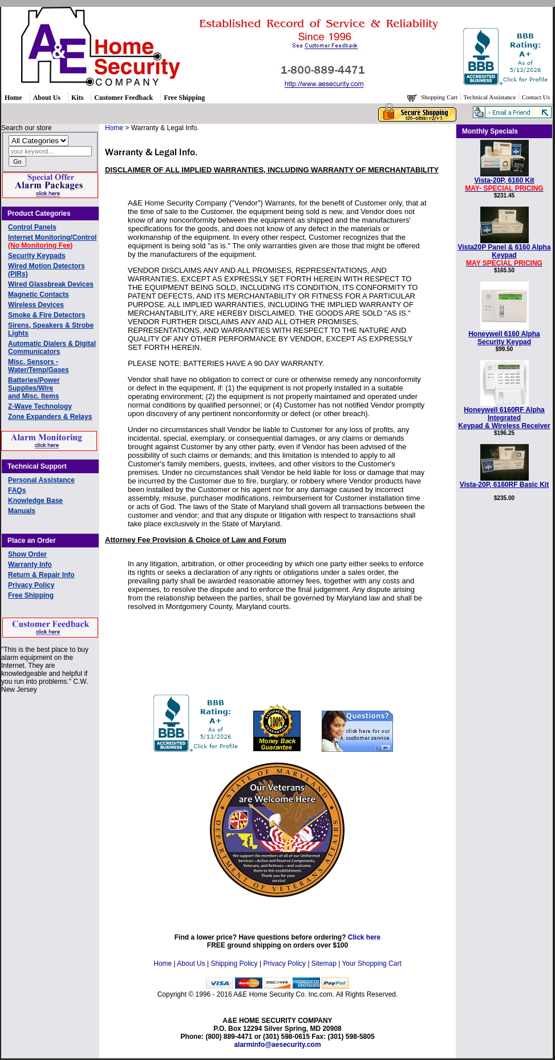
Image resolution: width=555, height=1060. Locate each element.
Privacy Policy (31, 585)
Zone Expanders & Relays (50, 417)
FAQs (17, 490)
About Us (46, 98)
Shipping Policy (234, 964)
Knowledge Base (35, 501)
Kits (77, 98)
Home (13, 98)
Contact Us (536, 97)
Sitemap (324, 964)
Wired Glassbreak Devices (51, 284)
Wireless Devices (36, 305)
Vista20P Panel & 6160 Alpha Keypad (503, 252)
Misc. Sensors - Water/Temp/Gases (38, 366)
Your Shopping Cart (371, 964)
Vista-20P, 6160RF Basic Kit (504, 481)
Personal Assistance (41, 480)
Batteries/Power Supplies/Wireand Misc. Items (34, 388)
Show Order (27, 554)
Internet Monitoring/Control (52, 241)
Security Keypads (37, 256)
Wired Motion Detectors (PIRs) (46, 270)
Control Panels (32, 227)
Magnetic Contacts (38, 295)
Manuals (21, 511)
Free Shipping (184, 98)
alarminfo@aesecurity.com (277, 1045)
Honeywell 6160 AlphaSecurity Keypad (504, 335)
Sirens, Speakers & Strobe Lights (51, 329)
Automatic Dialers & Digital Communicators (52, 348)
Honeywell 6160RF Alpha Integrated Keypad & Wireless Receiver (504, 415)
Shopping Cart (440, 97)
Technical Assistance (491, 97)
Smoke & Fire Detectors (46, 315)
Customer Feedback (123, 98)
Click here (364, 937)
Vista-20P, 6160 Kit (504, 181)
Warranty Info (30, 565)
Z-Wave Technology (40, 406)
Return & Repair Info (41, 575)
